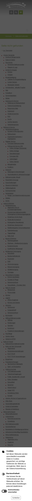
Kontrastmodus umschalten (13, 491)
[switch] (4, 491)
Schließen (16, 498)
